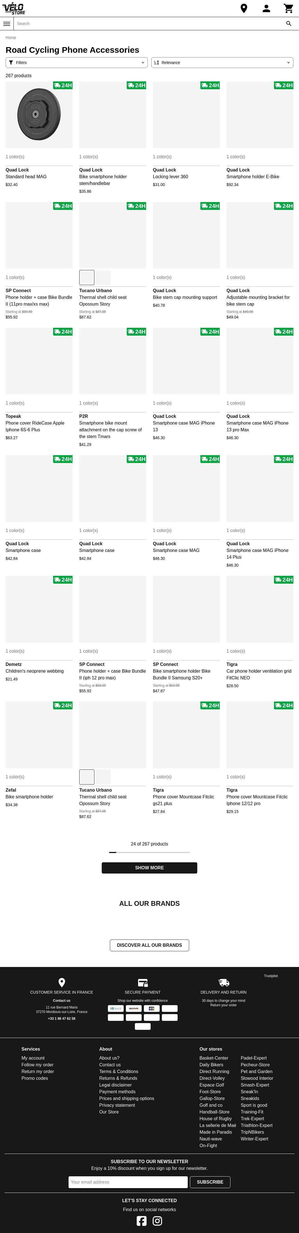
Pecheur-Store (255, 1064)
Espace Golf (212, 1085)
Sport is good (254, 1105)
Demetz (14, 664)
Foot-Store (210, 1091)
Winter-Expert (254, 1138)
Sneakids (250, 1098)
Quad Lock (17, 170)
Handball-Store (215, 1112)
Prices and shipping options (126, 1098)
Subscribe (210, 1182)
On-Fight (208, 1145)
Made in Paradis (216, 1132)
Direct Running (214, 1071)
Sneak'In (249, 1091)
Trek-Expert (252, 1118)
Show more (149, 867)
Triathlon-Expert (257, 1125)
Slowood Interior (257, 1078)
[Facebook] (141, 1222)
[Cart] (289, 8)
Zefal (11, 790)
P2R (83, 416)
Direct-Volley (212, 1078)
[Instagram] (157, 1222)
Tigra (231, 664)
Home (11, 37)
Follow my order (38, 1064)
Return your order (223, 1005)
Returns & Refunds (118, 1078)
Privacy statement (117, 1105)
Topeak (13, 416)
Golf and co (211, 1105)
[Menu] (6, 24)
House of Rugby (216, 1118)
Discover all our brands (149, 945)
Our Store (109, 1112)
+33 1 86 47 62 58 (61, 1019)
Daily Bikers (211, 1064)
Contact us (62, 1001)
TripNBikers (252, 1132)
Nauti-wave (211, 1138)
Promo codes (35, 1078)
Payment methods (117, 1091)
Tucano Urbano (95, 290)
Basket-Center (214, 1058)
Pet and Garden (257, 1071)
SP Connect (18, 290)
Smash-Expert (255, 1085)
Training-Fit (252, 1112)
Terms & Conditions (118, 1071)
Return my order (38, 1071)
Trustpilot (271, 976)
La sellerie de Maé (218, 1125)
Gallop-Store (212, 1098)
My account (33, 1058)
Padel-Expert (254, 1058)
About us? (109, 1058)
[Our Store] (244, 8)
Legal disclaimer (115, 1085)
